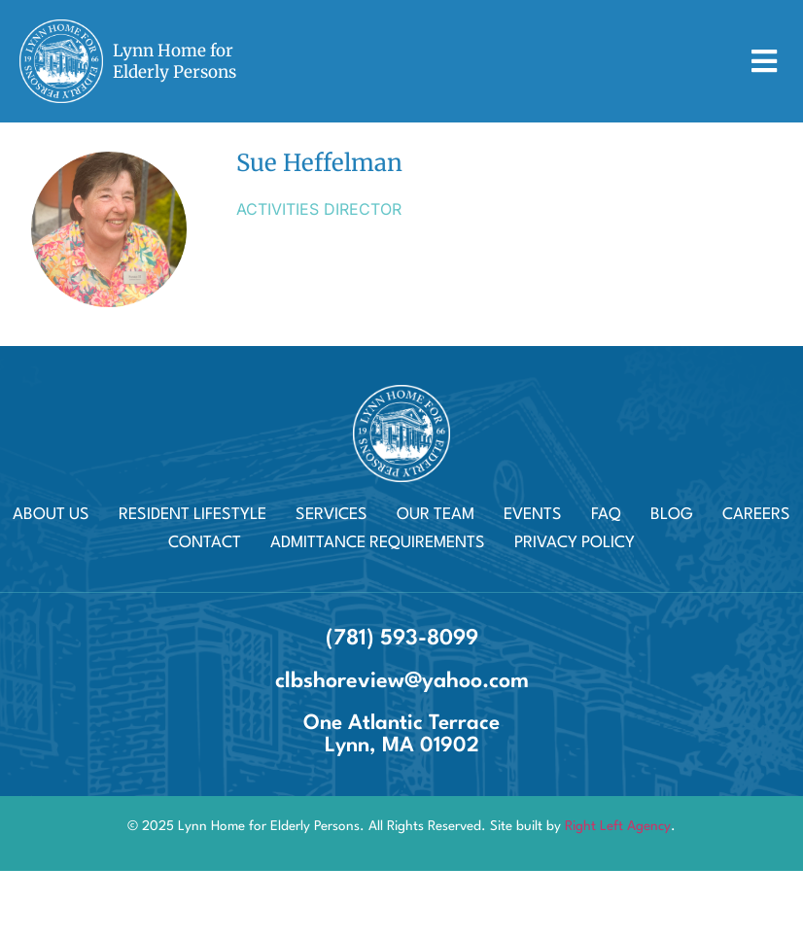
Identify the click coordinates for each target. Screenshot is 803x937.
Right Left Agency (618, 826)
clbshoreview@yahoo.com (402, 681)
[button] (764, 62)
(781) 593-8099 (402, 638)
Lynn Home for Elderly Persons (174, 61)
